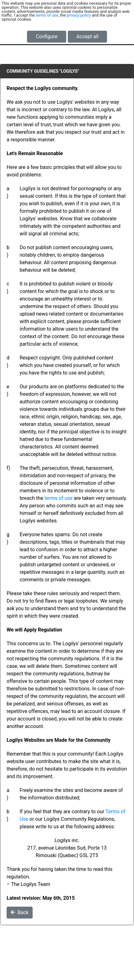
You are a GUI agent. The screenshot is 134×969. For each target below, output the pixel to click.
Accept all (87, 36)
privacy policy (79, 15)
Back (20, 912)
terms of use (47, 15)
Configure (46, 36)
